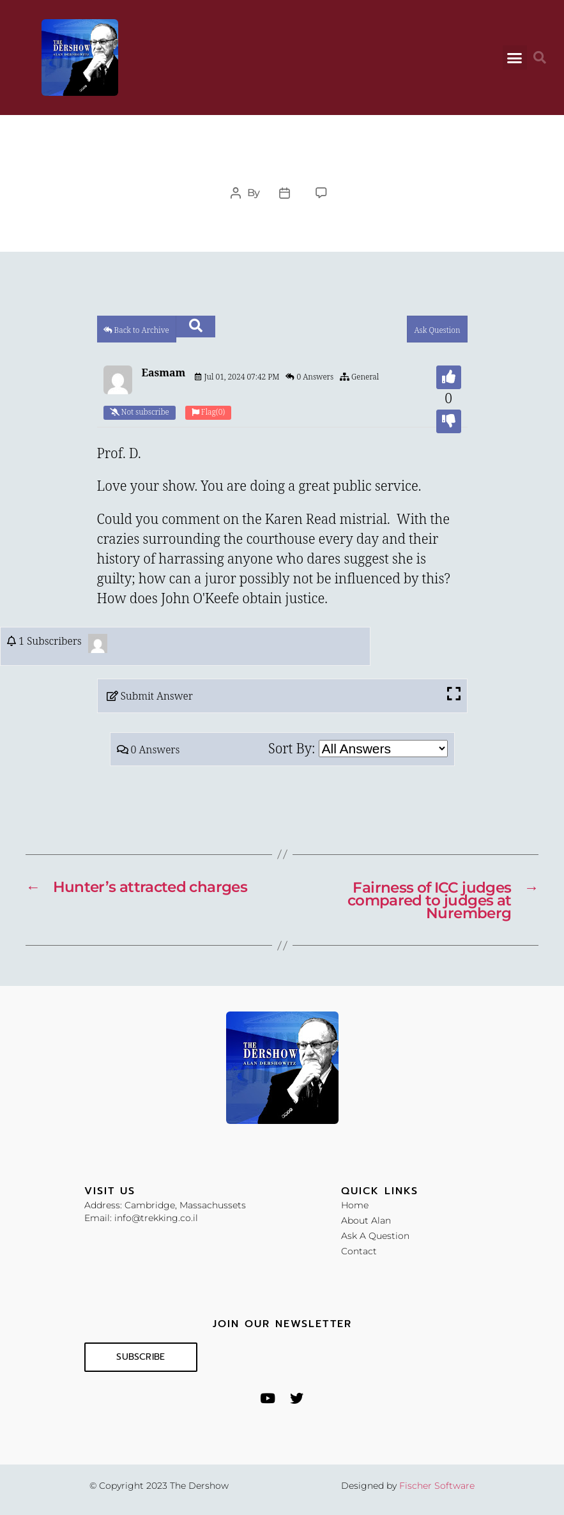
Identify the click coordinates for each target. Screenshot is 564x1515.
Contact (359, 1250)
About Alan (366, 1220)
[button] (515, 57)
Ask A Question (375, 1235)
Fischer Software (437, 1484)
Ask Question (437, 330)
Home (355, 1204)
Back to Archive (136, 330)
